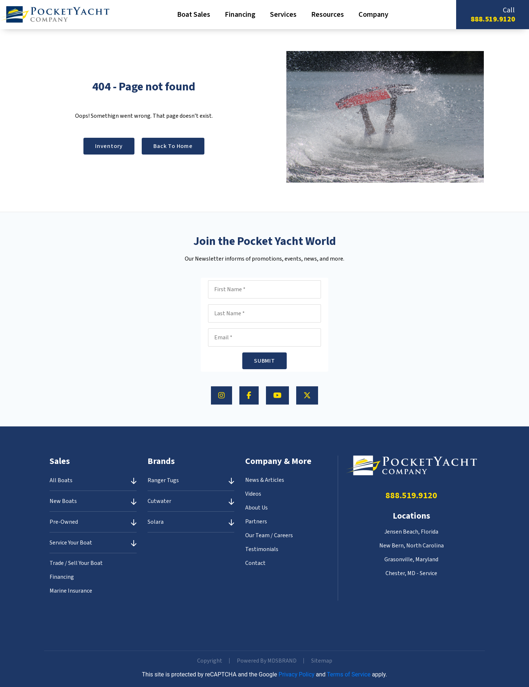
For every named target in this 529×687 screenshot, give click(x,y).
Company (373, 14)
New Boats (63, 501)
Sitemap (321, 661)
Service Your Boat (71, 543)
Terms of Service (349, 674)
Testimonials (261, 549)
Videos (253, 494)
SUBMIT (264, 361)
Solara (156, 522)
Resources (327, 14)
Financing (240, 14)
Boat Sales (193, 14)
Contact (255, 563)
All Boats (61, 480)
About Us (256, 508)
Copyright (209, 661)
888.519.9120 (493, 19)
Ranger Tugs (163, 480)
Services (283, 14)
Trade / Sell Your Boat (76, 563)
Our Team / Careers (269, 535)
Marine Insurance (71, 591)
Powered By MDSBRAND (267, 661)
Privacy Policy (297, 674)
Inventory (109, 146)
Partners (256, 522)
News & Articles (264, 480)
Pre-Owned (64, 522)
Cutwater (159, 501)
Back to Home (173, 146)
